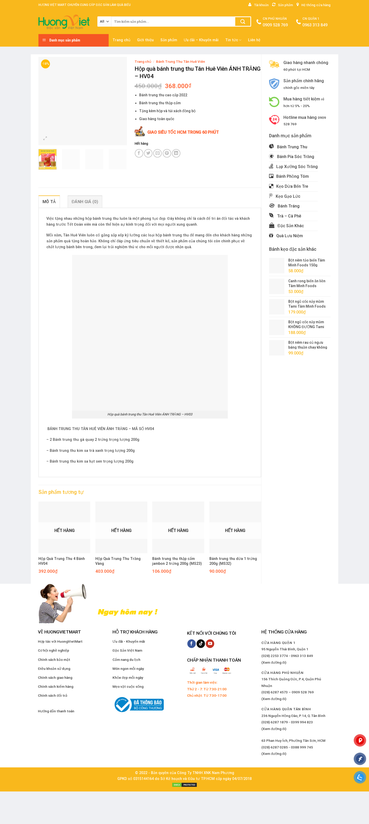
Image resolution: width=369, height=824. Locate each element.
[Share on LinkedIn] (176, 153)
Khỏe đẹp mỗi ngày (127, 677)
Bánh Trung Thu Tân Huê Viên (180, 61)
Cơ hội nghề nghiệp (53, 650)
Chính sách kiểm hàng (55, 686)
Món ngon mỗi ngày (128, 668)
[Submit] (242, 21)
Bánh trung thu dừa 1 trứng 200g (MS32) (233, 561)
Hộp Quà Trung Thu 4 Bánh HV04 (61, 561)
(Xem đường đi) (273, 662)
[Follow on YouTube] (210, 643)
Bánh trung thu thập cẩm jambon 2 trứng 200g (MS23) (177, 561)
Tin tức (233, 40)
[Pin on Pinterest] (167, 153)
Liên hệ (254, 40)
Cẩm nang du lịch (126, 660)
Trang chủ (121, 40)
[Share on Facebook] (139, 153)
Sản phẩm (168, 40)
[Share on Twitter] (148, 153)
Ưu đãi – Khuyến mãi (201, 40)
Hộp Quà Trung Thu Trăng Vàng (118, 561)
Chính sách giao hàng (55, 677)
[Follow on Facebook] (191, 643)
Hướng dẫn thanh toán (56, 711)
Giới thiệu (145, 40)
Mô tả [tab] (49, 201)
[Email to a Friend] (157, 153)
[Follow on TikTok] (201, 643)
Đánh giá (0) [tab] (85, 201)
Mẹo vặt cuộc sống (128, 686)
